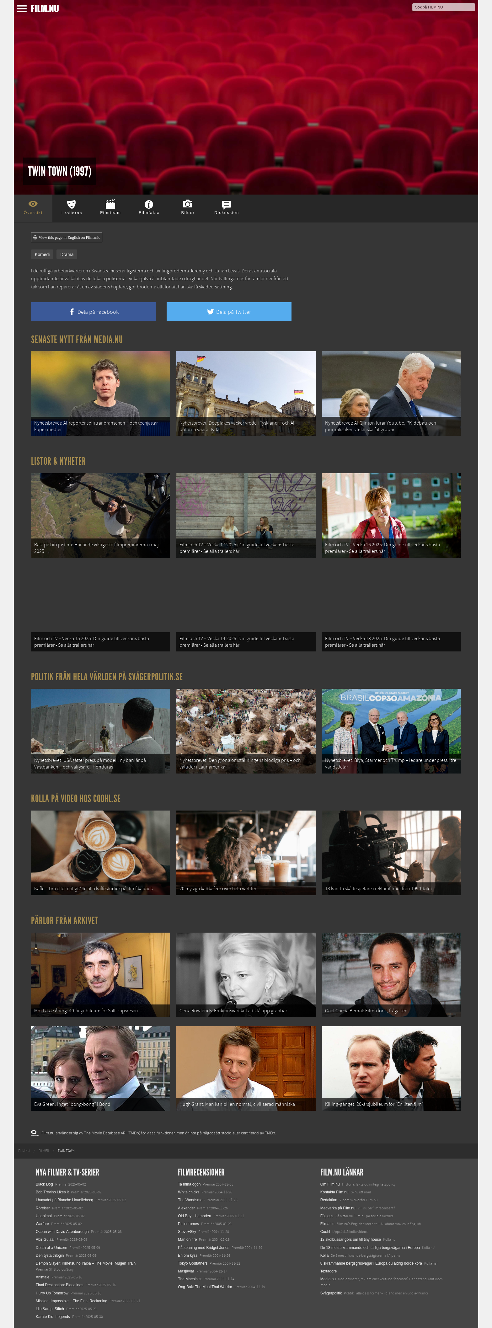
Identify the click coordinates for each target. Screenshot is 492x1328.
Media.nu (328, 1279)
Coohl (325, 1231)
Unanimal (44, 1216)
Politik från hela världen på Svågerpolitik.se (107, 677)
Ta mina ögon (189, 1184)
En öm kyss (187, 1255)
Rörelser (43, 1208)
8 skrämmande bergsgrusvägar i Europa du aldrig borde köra (371, 1263)
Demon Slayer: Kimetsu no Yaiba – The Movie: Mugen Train (86, 1263)
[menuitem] (24, 1151)
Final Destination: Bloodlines (59, 1285)
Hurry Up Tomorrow (52, 1293)
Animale (42, 1277)
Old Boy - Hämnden (194, 1216)
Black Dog (44, 1184)
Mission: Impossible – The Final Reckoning (71, 1301)
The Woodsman (191, 1200)
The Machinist (189, 1279)
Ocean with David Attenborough (62, 1231)
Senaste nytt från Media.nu (77, 339)
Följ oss (326, 1216)
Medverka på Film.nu (338, 1208)
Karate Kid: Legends (53, 1317)
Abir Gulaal (45, 1239)
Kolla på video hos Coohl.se (76, 799)
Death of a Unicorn (51, 1247)
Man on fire (187, 1239)
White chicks (188, 1192)
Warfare (42, 1224)
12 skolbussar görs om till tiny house (350, 1239)
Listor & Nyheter (58, 461)
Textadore (328, 1271)
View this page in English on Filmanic (66, 237)
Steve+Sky (187, 1231)
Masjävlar (186, 1271)
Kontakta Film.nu (334, 1192)
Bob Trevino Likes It (52, 1192)
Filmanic (327, 1224)
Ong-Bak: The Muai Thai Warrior (205, 1287)
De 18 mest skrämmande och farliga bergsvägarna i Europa (370, 1247)
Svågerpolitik (331, 1293)
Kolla (324, 1255)
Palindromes (188, 1224)
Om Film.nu (330, 1184)
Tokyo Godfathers (192, 1263)
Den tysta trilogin (50, 1255)
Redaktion (328, 1200)
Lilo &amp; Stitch (50, 1309)
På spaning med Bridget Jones (203, 1247)
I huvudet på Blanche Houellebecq (64, 1200)
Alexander (186, 1208)
